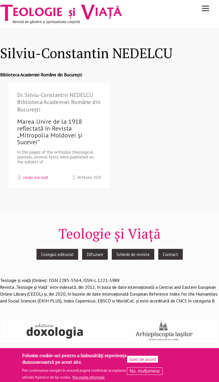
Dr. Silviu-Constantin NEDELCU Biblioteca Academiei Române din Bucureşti (58, 102)
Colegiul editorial (57, 254)
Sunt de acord (142, 361)
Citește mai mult (35, 177)
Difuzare (95, 254)
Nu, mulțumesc (144, 372)
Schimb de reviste (133, 254)
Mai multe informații (88, 379)
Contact (170, 254)
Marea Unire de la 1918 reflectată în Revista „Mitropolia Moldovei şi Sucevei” (49, 131)
